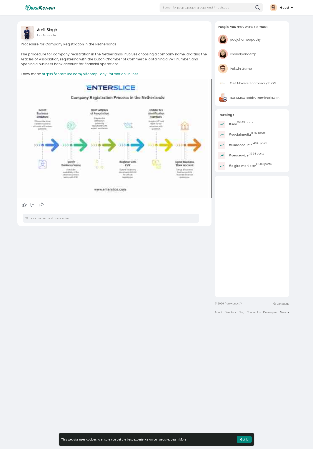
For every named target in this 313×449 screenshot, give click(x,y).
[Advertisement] (252, 206)
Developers (270, 312)
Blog (241, 312)
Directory (230, 312)
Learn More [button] (178, 439)
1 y (38, 35)
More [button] (284, 312)
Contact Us (254, 312)
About (218, 312)
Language (281, 303)
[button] (211, 7)
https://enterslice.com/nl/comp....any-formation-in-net (90, 74)
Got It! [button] (244, 439)
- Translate (48, 35)
